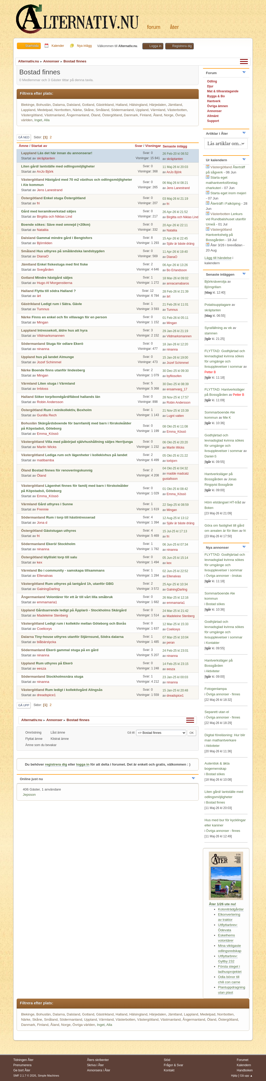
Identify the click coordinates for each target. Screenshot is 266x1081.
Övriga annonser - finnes (223, 694)
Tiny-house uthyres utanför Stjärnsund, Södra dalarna (79, 637)
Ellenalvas (45, 576)
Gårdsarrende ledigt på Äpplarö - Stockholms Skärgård (81, 610)
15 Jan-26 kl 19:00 (175, 357)
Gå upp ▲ (246, 1075)
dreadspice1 (46, 695)
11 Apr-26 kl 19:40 (175, 252)
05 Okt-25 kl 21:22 (175, 455)
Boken (208, 508)
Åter (174, 27)
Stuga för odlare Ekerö (64, 344)
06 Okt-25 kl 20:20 (175, 442)
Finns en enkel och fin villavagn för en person (69, 317)
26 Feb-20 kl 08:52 (176, 154)
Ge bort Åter (21, 1070)
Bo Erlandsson (177, 270)
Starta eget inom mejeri (228, 193)
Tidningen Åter (23, 1060)
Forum (153, 27)
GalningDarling (48, 589)
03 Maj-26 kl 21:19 (175, 198)
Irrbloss (42, 389)
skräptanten (46, 158)
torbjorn (172, 461)
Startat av (39, 146)
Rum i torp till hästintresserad (70, 517)
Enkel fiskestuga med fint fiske (62, 264)
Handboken (244, 1070)
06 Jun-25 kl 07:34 (175, 544)
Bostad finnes (215, 802)
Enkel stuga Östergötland (64, 198)
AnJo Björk (45, 171)
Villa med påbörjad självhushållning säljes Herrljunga (89, 442)
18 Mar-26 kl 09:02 (176, 278)
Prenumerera (22, 1065)
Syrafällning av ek (218, 328)
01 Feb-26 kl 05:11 (176, 318)
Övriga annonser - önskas (224, 576)
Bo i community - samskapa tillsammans (71, 570)
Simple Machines (48, 1075)
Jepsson (29, 795)
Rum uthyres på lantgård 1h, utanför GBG (79, 584)
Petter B (210, 372)
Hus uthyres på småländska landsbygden (70, 251)
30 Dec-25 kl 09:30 (176, 371)
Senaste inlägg (177, 146)
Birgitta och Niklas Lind (54, 216)
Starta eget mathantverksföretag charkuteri (221, 183)
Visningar (153, 146)
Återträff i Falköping (225, 203)
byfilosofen (174, 376)
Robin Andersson (50, 402)
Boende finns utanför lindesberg (58, 370)
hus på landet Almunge (55, 357)
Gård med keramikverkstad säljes (48, 211)
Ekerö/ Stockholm (60, 544)
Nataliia (42, 230)
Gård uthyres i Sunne (55, 504)
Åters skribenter (98, 1060)
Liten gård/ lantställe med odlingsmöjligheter (58, 166)
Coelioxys (44, 629)
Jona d (42, 523)
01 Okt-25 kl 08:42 (175, 489)
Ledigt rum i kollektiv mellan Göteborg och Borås (85, 623)
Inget (38, 120)
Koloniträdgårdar (231, 909)
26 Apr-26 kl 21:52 (175, 212)
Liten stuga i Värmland (56, 383)
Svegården (45, 269)
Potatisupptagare (217, 305)
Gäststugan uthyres (60, 531)
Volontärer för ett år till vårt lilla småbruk (79, 597)
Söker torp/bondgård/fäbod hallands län (67, 397)
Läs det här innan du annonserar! (64, 153)
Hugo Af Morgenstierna (54, 283)
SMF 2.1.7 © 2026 (24, 1075)
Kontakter (212, 643)
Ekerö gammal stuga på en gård (72, 650)
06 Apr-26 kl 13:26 (175, 265)
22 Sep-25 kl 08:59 (176, 505)
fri (38, 203)
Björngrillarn (212, 287)
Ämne (23, 146)
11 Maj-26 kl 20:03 (175, 167)
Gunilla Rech (47, 415)
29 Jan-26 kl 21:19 (175, 331)
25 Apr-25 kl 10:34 (175, 584)
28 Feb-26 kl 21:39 (176, 291)
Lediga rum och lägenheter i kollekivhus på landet (86, 455)
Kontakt (169, 1070)
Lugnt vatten (175, 416)
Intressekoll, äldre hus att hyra (62, 330)
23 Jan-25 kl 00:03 (175, 677)
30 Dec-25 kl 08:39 (176, 384)
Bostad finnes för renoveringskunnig (62, 470)
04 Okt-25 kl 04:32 (175, 468)
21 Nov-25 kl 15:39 (176, 410)
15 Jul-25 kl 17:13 (175, 531)
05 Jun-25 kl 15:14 (175, 558)
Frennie (43, 509)
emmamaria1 (47, 602)
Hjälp (234, 1075)
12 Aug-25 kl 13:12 (176, 518)
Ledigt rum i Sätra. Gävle (61, 304)
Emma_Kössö (47, 434)
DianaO (43, 256)
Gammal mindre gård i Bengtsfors (64, 238)
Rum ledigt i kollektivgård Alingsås (74, 690)
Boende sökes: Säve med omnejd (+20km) (55, 224)
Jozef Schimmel (49, 362)
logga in (82, 764)
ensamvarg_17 (177, 389)
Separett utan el (216, 712)
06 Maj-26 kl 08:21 (175, 183)
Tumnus (43, 309)
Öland (41, 475)
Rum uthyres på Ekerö (54, 663)
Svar (138, 146)
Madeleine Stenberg (52, 615)
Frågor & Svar (173, 1065)
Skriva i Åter (95, 1065)
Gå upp (23, 705)
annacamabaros (178, 283)
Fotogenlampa (215, 689)
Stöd (167, 1060)
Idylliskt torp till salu (60, 557)
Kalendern (244, 1065)
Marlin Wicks (47, 447)
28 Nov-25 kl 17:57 (176, 397)
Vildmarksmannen (50, 336)
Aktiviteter (213, 671)
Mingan (42, 322)
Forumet (242, 1060)
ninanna (43, 349)
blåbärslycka (46, 642)
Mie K (227, 417)
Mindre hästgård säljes (53, 278)
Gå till (131, 732)
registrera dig (56, 764)
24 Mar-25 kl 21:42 (176, 611)
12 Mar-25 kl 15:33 (176, 624)
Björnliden (44, 243)
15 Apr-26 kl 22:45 (175, 238)
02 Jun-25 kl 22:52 (175, 571)
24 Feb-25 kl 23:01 (176, 650)
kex (39, 562)
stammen (210, 333)
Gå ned (23, 137)
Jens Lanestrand (50, 190)
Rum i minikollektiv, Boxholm (68, 410)
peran (171, 642)
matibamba (45, 460)
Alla (47, 120)
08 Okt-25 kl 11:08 (175, 426)
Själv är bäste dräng (181, 243)
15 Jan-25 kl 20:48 (175, 690)
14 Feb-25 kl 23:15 (176, 664)
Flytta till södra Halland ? (55, 291)
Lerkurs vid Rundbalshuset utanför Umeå (226, 219)
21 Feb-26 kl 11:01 (176, 304)
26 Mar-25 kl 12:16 (176, 597)
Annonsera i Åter (98, 1070)
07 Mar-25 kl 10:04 (176, 637)
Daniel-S (210, 456)
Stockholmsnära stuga (64, 676)
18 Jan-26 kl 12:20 (175, 344)
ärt (39, 296)
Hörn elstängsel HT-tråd (222, 502)
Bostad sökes (215, 604)
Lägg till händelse (217, 258)
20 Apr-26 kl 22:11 (175, 225)
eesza (41, 668)
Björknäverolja (215, 281)
